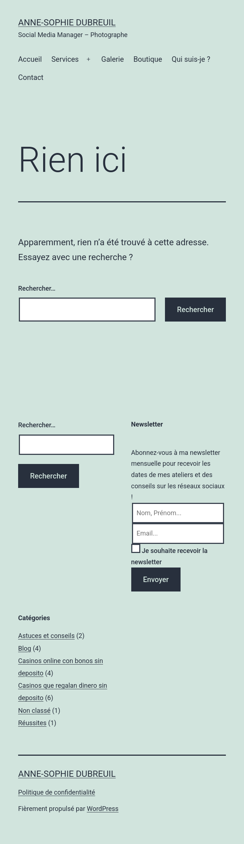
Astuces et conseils (46, 635)
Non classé (34, 710)
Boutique (147, 59)
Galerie (112, 59)
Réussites (32, 723)
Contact (31, 77)
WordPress (102, 808)
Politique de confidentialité (56, 792)
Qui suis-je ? (191, 59)
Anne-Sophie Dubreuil (67, 22)
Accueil (30, 59)
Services (65, 59)
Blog (24, 648)
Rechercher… (36, 288)
